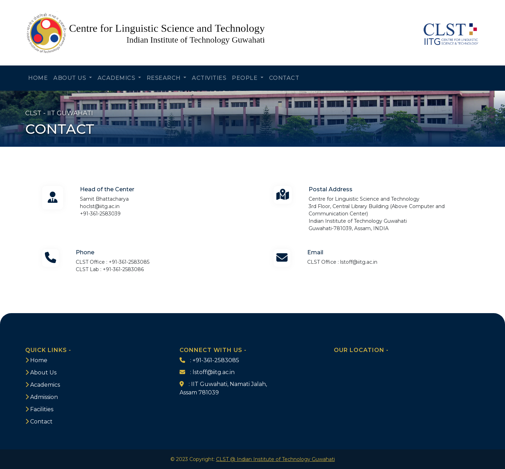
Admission (44, 397)
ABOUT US (70, 78)
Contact (41, 421)
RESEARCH (164, 78)
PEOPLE (245, 78)
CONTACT (284, 78)
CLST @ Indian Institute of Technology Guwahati (275, 459)
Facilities (41, 409)
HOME (38, 78)
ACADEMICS (117, 78)
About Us (43, 372)
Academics (45, 384)
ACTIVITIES (209, 78)
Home (38, 360)
